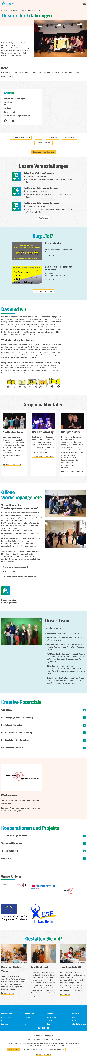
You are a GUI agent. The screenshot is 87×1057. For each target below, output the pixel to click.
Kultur (23, 10)
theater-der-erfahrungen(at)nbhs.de (17, 116)
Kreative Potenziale (50, 72)
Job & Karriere (6, 1018)
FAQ (26, 1024)
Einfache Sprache (53, 1021)
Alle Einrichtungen (79, 1024)
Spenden (4, 1024)
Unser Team (37, 72)
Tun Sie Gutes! (39, 967)
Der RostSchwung (43, 432)
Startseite (4, 10)
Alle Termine (43, 218)
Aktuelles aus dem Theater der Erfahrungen (58, 268)
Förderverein (52, 137)
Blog (38, 137)
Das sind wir (5, 72)
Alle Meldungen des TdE (43, 291)
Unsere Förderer (7, 76)
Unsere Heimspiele (53, 243)
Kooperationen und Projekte (68, 72)
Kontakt (75, 1021)
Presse (74, 1018)
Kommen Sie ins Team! (11, 969)
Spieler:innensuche (43, 143)
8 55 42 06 (11, 112)
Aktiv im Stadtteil (14, 10)
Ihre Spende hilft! (70, 967)
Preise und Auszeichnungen (43, 152)
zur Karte (7, 108)
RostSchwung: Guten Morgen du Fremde (41, 188)
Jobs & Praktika (69, 137)
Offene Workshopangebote (21, 72)
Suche (49, 1024)
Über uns (28, 1021)
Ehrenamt (4, 1021)
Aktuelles (28, 1018)
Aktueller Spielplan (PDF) (21, 137)
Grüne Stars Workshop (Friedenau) (39, 173)
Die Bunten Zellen (13, 432)
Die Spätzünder (70, 432)
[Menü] (84, 3)
